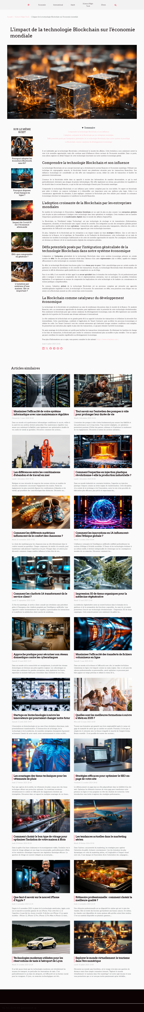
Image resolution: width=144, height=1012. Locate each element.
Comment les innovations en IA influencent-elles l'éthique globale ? (102, 534)
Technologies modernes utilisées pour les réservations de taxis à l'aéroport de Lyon (38, 959)
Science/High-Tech (88, 4)
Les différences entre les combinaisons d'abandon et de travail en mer (37, 474)
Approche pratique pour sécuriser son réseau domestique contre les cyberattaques (41, 656)
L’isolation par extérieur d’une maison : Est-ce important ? (22, 287)
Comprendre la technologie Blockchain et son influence (88, 131)
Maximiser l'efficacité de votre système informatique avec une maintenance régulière (41, 413)
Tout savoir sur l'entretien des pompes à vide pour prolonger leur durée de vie (102, 413)
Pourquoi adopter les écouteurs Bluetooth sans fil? (22, 160)
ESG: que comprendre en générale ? (22, 255)
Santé (73, 5)
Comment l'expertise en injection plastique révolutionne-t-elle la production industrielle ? (103, 474)
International (58, 5)
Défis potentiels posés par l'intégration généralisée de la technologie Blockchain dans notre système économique (88, 138)
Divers (103, 5)
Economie (42, 5)
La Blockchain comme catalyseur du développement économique (88, 142)
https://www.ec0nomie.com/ (107, 339)
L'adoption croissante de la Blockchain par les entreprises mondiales (89, 135)
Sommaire (89, 127)
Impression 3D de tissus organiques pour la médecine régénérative (101, 595)
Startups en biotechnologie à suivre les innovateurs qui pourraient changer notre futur (42, 717)
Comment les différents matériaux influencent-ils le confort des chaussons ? (38, 534)
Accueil (9, 17)
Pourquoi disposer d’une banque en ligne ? (22, 192)
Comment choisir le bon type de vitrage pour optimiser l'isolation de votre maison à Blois (40, 838)
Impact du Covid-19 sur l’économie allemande (22, 224)
